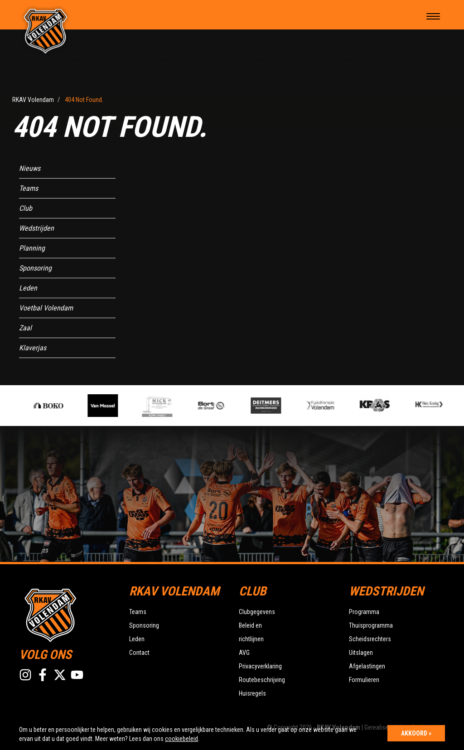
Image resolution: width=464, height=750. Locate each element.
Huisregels (252, 693)
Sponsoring (35, 268)
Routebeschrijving (262, 679)
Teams (28, 188)
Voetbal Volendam (46, 308)
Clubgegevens (257, 611)
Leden (28, 288)
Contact (139, 652)
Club (25, 208)
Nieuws (29, 168)
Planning (32, 248)
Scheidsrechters (370, 639)
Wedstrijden (36, 228)
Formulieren (364, 679)
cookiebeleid (181, 738)
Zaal (25, 328)
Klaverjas (32, 348)
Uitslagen (361, 652)
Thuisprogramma (371, 625)
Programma (364, 611)
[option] (165, 405)
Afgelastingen (367, 666)
